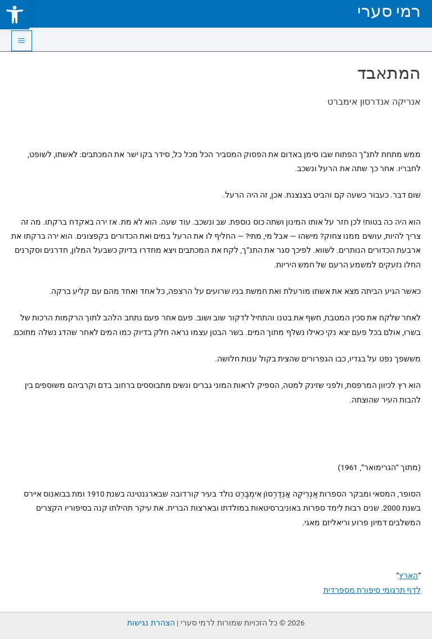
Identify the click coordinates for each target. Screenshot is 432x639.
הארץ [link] (408, 575)
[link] (14, 14)
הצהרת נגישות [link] (150, 622)
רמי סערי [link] (389, 11)
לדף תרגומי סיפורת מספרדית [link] (372, 590)
